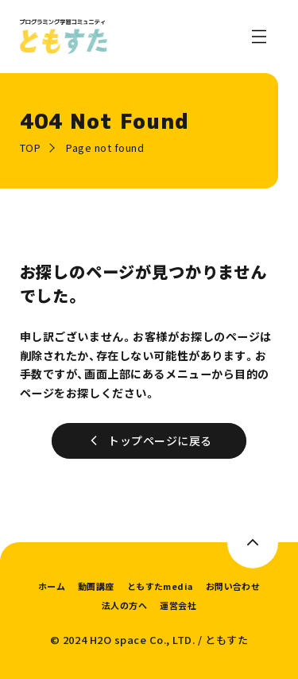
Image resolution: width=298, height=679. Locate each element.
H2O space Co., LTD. (142, 639)
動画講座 (96, 586)
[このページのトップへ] (253, 542)
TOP (30, 147)
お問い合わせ (233, 586)
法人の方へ (124, 605)
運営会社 (178, 605)
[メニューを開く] (259, 36)
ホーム (51, 586)
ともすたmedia (160, 586)
